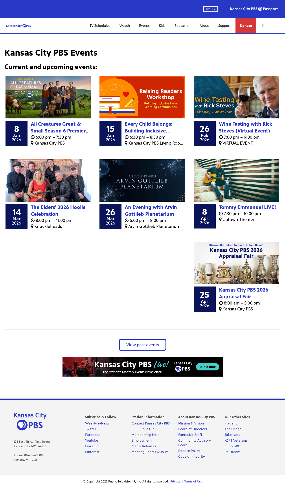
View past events (142, 344)
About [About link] (204, 26)
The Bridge (233, 429)
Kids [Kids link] (162, 26)
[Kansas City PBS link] (18, 25)
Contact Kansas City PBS (151, 423)
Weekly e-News (97, 423)
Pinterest (92, 452)
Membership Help (146, 435)
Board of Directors (192, 429)
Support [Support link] (224, 26)
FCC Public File (143, 429)
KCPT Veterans (236, 440)
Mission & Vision (191, 423)
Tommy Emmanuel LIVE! (247, 207)
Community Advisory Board (194, 442)
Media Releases (144, 446)
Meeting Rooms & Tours (150, 452)
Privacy (175, 481)
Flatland (231, 423)
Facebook (92, 435)
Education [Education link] (182, 26)
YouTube (91, 440)
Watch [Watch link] (125, 26)
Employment (142, 440)
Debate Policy (189, 451)
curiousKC (232, 446)
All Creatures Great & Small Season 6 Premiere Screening (59, 131)
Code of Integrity (191, 456)
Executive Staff (190, 435)
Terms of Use (193, 481)
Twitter (90, 429)
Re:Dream (232, 452)
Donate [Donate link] (246, 26)
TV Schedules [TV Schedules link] (100, 26)
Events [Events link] (144, 26)
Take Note (233, 435)
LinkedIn (91, 446)
